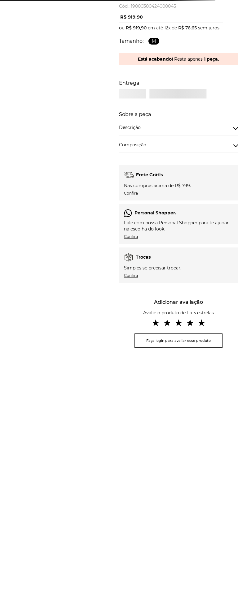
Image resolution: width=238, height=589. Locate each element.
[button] (153, 41)
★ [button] (156, 323)
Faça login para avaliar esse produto (178, 340)
